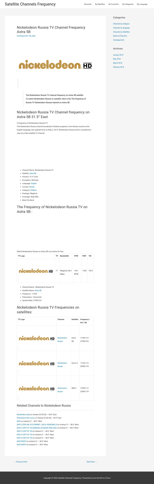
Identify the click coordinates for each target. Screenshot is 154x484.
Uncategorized (22, 36)
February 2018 (119, 67)
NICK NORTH (22, 440)
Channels (88, 4)
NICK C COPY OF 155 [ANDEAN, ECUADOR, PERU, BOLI (38, 427)
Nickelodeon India (24, 414)
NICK (19, 420)
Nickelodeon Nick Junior (26, 417)
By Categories (127, 4)
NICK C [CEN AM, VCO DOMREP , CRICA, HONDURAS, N (38, 424)
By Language (142, 4)
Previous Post (21, 461)
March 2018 (118, 63)
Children (33, 190)
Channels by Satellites (122, 32)
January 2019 (118, 55)
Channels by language (122, 28)
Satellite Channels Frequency (32, 4)
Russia (32, 187)
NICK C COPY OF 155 (25, 430)
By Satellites (100, 4)
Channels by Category (122, 24)
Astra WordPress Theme (101, 477)
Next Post (91, 461)
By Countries (114, 4)
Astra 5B (33, 174)
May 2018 (117, 59)
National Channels (120, 36)
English (34, 184)
